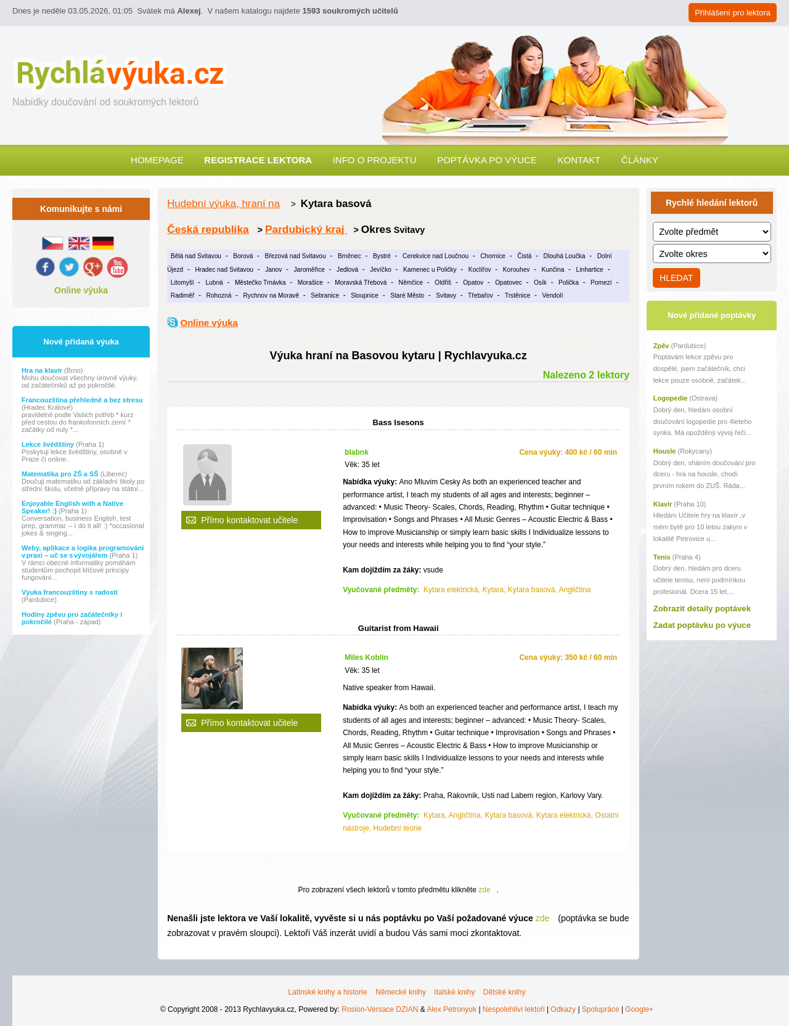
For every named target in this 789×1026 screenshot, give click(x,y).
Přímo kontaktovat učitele (249, 520)
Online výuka (81, 290)
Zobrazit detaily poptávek (702, 608)
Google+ (639, 1009)
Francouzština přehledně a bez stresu (82, 400)
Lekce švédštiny (49, 444)
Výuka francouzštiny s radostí (70, 592)
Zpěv (661, 345)
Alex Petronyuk (451, 1009)
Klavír (662, 504)
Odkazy (563, 1009)
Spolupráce (600, 1009)
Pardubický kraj (306, 229)
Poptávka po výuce (487, 160)
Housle (664, 451)
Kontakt (578, 160)
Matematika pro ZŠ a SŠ (61, 474)
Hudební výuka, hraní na (223, 204)
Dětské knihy (504, 992)
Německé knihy (400, 992)
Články (639, 160)
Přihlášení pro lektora (733, 12)
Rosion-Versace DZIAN (379, 1009)
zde (484, 890)
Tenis (662, 557)
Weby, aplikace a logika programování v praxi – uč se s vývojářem (83, 551)
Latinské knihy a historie (327, 992)
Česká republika (207, 229)
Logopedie (670, 398)
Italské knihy (454, 992)
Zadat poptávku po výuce (702, 625)
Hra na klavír (43, 370)
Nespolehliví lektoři (514, 1009)
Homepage (157, 160)
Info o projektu (375, 160)
